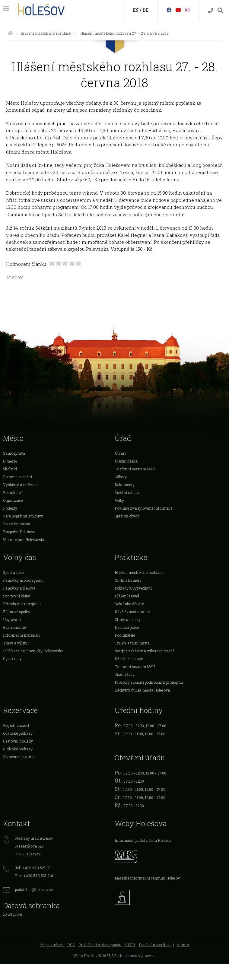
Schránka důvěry (129, 603)
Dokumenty (125, 484)
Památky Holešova (19, 588)
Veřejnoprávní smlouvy (23, 516)
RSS (71, 944)
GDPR (130, 944)
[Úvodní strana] (10, 33)
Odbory (121, 476)
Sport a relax (13, 572)
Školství (10, 468)
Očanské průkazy (18, 733)
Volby (119, 500)
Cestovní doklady (18, 741)
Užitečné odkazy (129, 658)
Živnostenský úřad (19, 756)
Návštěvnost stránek (133, 611)
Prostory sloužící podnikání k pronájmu (149, 682)
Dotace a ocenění (17, 476)
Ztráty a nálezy (128, 619)
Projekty (10, 508)
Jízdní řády (125, 674)
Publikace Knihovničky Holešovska (33, 650)
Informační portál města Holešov (143, 840)
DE (145, 10)
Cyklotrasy (12, 658)
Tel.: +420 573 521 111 (33, 867)
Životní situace (127, 492)
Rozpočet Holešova (19, 531)
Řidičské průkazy (18, 748)
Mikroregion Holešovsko (24, 539)
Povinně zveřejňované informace (143, 508)
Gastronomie (14, 627)
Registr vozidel (16, 725)
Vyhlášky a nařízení (20, 484)
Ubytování (12, 619)
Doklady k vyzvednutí (133, 588)
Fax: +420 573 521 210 (34, 875)
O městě (10, 461)
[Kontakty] (210, 10)
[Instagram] (187, 10)
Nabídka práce (127, 627)
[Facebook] (169, 10)
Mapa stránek (52, 944)
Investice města (16, 523)
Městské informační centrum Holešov (147, 878)
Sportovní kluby (16, 595)
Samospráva (14, 453)
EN (135, 10)
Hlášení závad (127, 595)
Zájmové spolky (16, 611)
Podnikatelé (13, 492)
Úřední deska (126, 461)
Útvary (120, 453)
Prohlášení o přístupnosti (100, 944)
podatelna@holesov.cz (34, 889)
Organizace (13, 500)
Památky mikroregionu (23, 580)
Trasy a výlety (15, 643)
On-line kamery (128, 580)
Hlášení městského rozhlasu (46, 33)
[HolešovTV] (178, 10)
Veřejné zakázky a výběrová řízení (144, 650)
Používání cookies (154, 944)
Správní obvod (127, 516)
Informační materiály (21, 635)
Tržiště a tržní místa (132, 643)
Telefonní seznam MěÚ (135, 468)
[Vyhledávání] (220, 10)
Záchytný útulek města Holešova (142, 690)
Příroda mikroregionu (22, 603)
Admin (183, 944)
